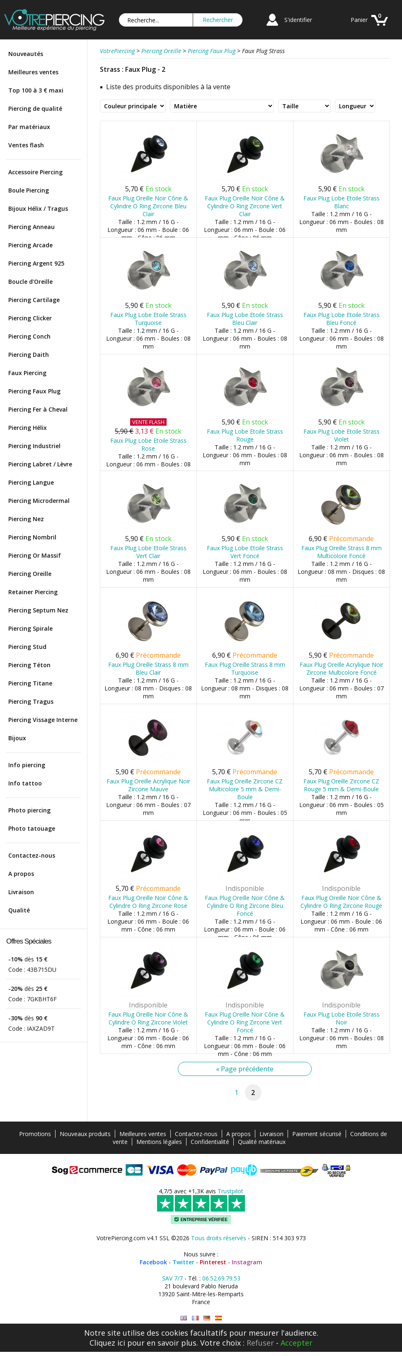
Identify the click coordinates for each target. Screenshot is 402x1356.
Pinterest (213, 1262)
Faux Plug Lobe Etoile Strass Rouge (245, 435)
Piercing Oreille (29, 574)
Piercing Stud (27, 647)
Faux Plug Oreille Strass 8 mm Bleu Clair (148, 668)
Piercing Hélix (27, 428)
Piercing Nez (26, 519)
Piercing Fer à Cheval (38, 409)
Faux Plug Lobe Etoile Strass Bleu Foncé (341, 319)
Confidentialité (210, 1142)
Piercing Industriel (34, 446)
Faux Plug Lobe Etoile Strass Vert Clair (148, 552)
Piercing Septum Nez (38, 610)
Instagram (247, 1262)
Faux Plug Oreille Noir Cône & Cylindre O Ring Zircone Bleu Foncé (245, 905)
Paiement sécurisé (316, 1134)
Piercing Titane (30, 683)
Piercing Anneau (31, 227)
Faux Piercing (27, 373)
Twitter (183, 1262)
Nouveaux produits (85, 1134)
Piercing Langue (31, 482)
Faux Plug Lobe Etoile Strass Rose (148, 444)
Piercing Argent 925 (36, 263)
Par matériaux (29, 127)
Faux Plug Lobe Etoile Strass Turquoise (148, 319)
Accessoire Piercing (35, 172)
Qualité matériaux (262, 1142)
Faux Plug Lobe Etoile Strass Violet (341, 435)
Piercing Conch (29, 336)
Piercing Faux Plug (34, 391)
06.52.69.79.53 (221, 1278)
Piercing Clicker (30, 318)
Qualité (19, 910)
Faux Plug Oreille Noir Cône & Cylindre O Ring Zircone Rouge (341, 902)
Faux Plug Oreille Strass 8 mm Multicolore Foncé (341, 552)
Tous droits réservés (218, 1238)
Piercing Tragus (30, 701)
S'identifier (298, 20)
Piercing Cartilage (34, 300)
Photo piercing (29, 810)
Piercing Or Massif (34, 555)
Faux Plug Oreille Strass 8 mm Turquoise (245, 668)
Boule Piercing (28, 190)
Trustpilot (230, 1191)
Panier (359, 20)
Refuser (260, 1343)
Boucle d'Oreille (30, 281)
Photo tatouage (31, 828)
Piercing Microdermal (39, 501)
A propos (21, 874)
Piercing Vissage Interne (42, 720)
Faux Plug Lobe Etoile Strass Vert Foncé (245, 552)
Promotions (35, 1134)
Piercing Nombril (32, 537)
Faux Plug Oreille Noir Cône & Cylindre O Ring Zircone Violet (148, 1018)
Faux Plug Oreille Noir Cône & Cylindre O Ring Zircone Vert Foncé (245, 1022)
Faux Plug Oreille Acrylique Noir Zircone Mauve (148, 785)
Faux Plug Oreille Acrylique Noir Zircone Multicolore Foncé (341, 668)
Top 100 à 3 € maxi (35, 90)
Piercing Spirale (30, 628)
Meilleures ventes (33, 72)
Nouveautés (25, 54)
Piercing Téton (29, 665)
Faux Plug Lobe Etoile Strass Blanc (341, 202)
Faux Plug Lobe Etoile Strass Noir (341, 1018)
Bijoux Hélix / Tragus (38, 208)
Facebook (153, 1262)
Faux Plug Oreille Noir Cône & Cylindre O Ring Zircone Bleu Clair (148, 206)
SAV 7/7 (172, 1278)
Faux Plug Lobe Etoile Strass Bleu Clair (245, 319)
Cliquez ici (107, 1343)
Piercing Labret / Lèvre (40, 464)
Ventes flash (26, 145)
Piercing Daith (28, 355)
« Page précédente (245, 1068)
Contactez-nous (31, 855)
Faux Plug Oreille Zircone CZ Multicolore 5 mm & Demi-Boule (245, 789)
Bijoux (17, 738)
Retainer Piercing (33, 592)
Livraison (21, 892)
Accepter (296, 1343)
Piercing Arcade (30, 245)
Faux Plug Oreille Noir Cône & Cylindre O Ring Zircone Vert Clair (245, 206)
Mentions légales (159, 1142)
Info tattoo (25, 783)
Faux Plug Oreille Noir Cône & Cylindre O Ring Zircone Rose (148, 902)
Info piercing (26, 765)
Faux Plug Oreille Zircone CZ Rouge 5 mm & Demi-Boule (341, 785)
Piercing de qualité (35, 108)
